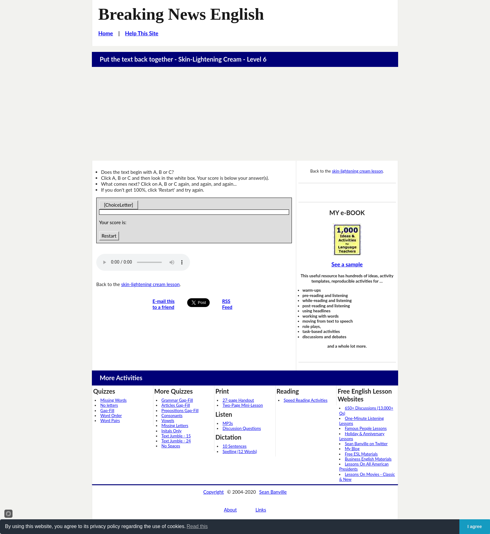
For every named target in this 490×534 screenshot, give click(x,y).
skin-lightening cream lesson (150, 284)
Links (260, 509)
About (230, 509)
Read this (197, 526)
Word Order (111, 415)
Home (105, 33)
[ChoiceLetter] (119, 205)
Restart (109, 236)
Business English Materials (368, 458)
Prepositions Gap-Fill (180, 410)
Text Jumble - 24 (176, 440)
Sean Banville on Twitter (366, 443)
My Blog (352, 448)
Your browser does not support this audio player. (143, 262)
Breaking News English (181, 14)
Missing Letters (175, 425)
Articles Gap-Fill (176, 405)
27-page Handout (238, 400)
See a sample (346, 264)
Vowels (168, 420)
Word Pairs (110, 420)
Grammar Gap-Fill (177, 400)
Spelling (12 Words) (239, 451)
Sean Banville (273, 492)
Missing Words (113, 400)
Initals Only (172, 430)
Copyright (213, 492)
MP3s (227, 423)
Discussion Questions (241, 428)
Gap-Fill (107, 410)
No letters (109, 405)
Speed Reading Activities (306, 400)
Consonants (172, 415)
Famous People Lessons (366, 428)
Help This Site (141, 33)
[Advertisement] (245, 114)
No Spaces (171, 445)
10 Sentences (234, 446)
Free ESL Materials (361, 453)
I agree (475, 526)
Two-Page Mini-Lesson (242, 405)
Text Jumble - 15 (176, 435)
